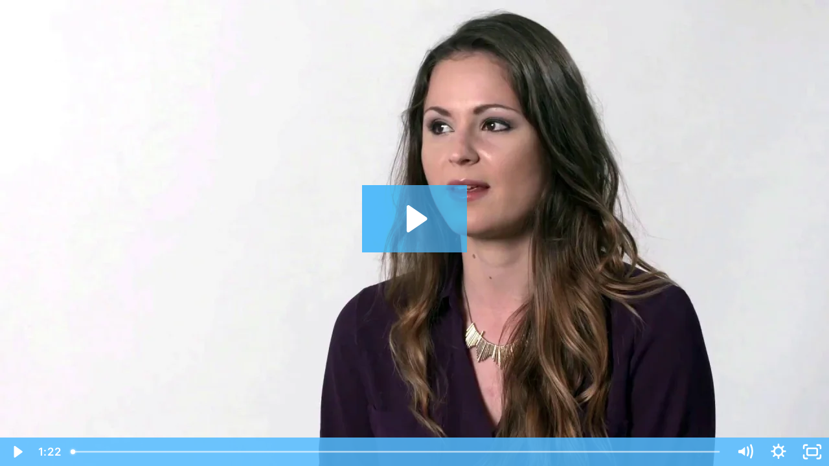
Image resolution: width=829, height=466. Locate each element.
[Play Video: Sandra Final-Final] (415, 218)
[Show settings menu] (778, 452)
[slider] (396, 452)
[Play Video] (17, 452)
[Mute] (745, 452)
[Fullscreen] (812, 452)
